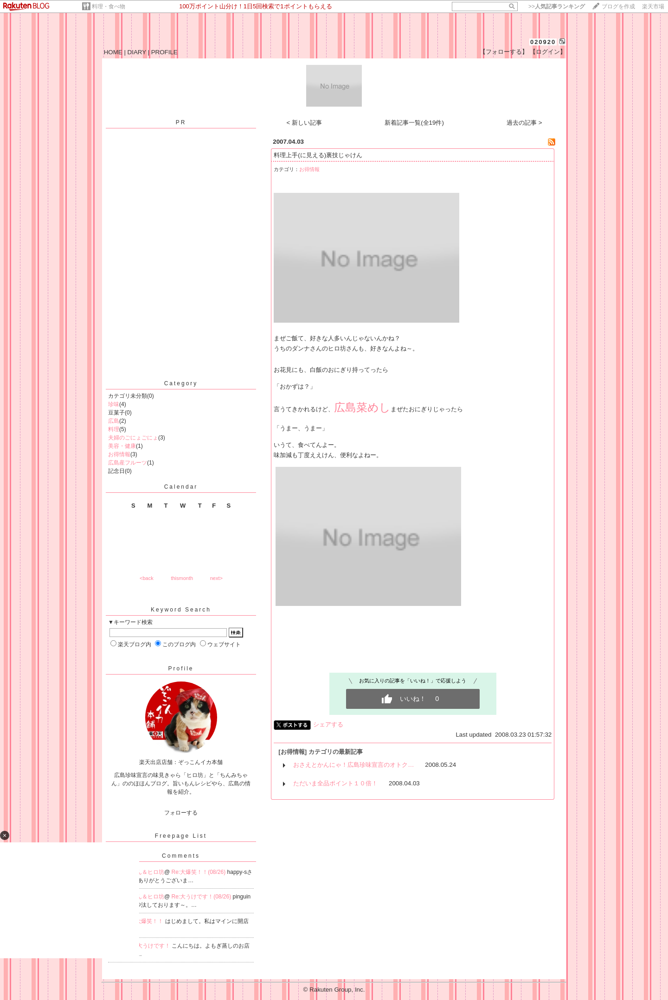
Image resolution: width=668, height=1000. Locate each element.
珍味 (113, 404)
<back (147, 578)
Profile (180, 668)
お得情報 (119, 454)
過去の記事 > (524, 122)
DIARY (137, 52)
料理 (113, 429)
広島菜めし (362, 407)
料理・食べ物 (108, 6)
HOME (113, 52)
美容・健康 (122, 446)
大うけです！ (154, 946)
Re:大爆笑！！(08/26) (199, 872)
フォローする (181, 812)
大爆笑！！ (150, 921)
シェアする (328, 724)
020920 (543, 41)
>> (556, 6)
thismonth (182, 578)
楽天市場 (653, 6)
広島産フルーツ (127, 462)
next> (216, 578)
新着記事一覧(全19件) (414, 122)
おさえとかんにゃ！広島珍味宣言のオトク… (353, 764)
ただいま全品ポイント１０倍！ (335, 783)
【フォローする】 (504, 51)
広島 (113, 421)
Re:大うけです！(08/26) (202, 896)
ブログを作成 (618, 6)
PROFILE (164, 52)
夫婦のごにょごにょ (133, 437)
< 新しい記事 (304, 122)
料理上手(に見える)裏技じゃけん (318, 155)
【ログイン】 (548, 51)
